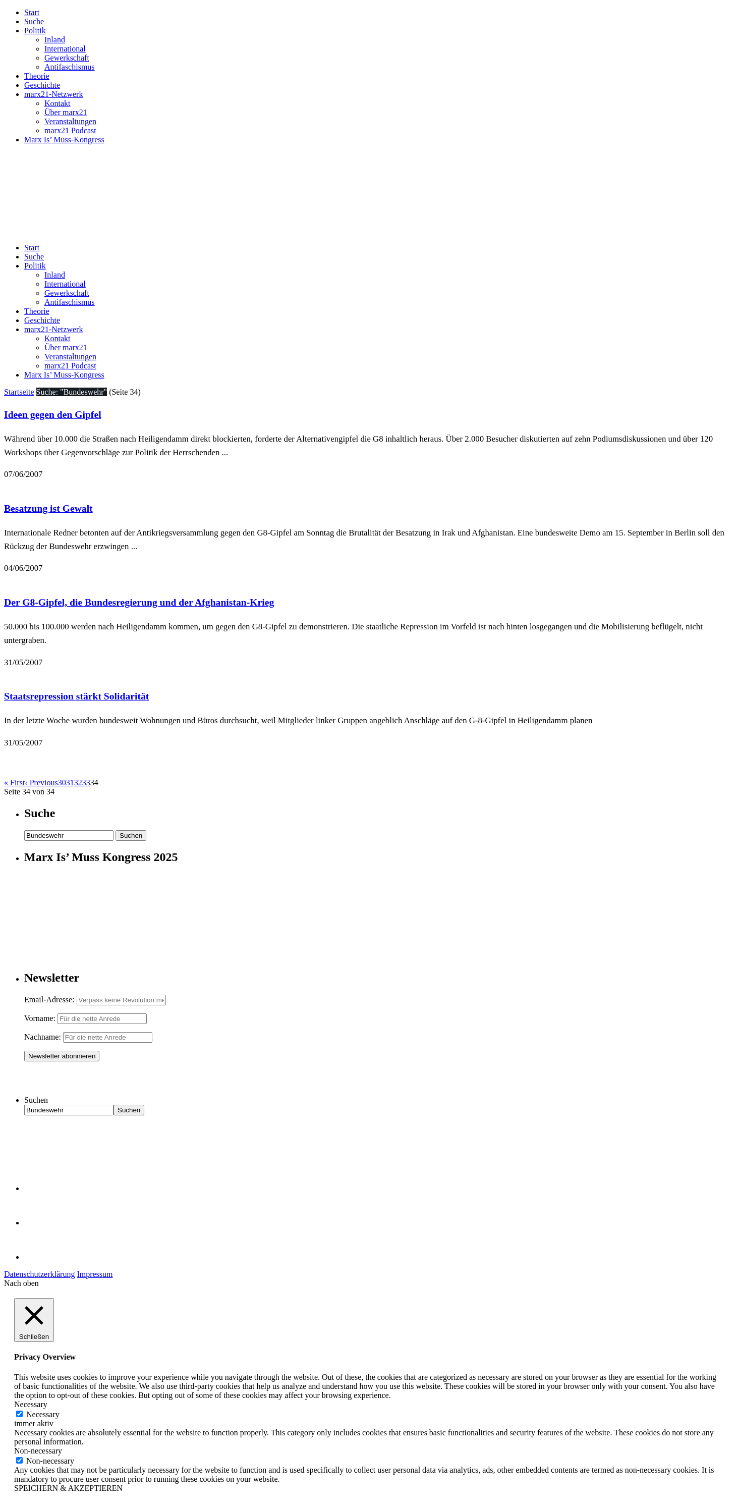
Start (31, 12)
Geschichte (42, 85)
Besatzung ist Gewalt (48, 508)
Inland (54, 39)
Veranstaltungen (70, 121)
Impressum (94, 1274)
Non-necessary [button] (38, 1450)
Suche (34, 21)
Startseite (19, 392)
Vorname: (39, 1018)
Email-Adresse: (50, 999)
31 (70, 782)
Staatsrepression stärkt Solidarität (76, 696)
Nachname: (42, 1037)
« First (14, 782)
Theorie (36, 76)
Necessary (43, 1414)
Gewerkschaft (66, 57)
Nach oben (21, 1283)
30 (62, 782)
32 (78, 782)
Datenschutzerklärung (39, 1274)
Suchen (36, 1100)
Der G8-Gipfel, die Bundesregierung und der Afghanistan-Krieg (139, 602)
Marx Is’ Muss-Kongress (64, 139)
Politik (35, 30)
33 (86, 782)
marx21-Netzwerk (53, 94)
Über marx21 (65, 112)
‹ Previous (41, 782)
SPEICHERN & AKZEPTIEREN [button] (68, 1488)
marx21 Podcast (70, 130)
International (65, 48)
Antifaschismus (69, 67)
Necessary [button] (30, 1404)
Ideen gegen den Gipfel (52, 414)
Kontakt (57, 103)
